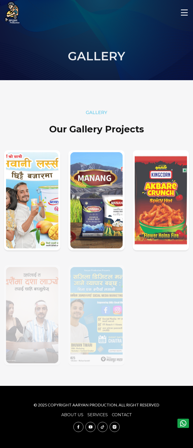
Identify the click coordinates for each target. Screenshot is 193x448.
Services (97, 414)
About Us (72, 414)
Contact (122, 414)
